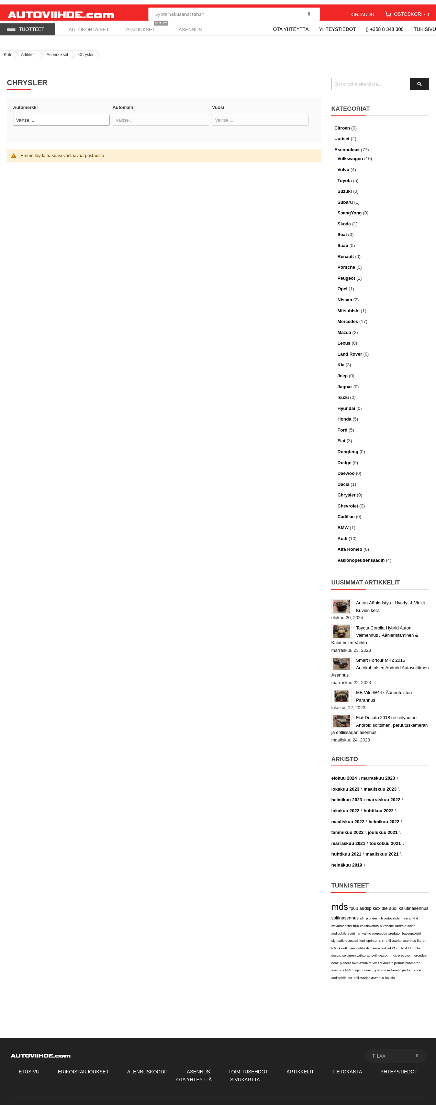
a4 (389, 944)
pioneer (371, 914)
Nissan (344, 295)
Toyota (344, 176)
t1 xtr (412, 944)
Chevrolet (347, 501)
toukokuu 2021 (385, 838)
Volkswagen (350, 154)
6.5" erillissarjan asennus (397, 936)
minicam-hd (409, 914)
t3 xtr (396, 944)
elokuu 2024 (344, 773)
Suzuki (344, 186)
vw (374, 958)
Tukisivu (425, 29)
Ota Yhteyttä (194, 1075)
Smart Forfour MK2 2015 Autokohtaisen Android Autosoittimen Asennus (380, 663)
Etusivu (29, 1067)
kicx (376, 903)
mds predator (400, 951)
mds (339, 902)
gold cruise (382, 966)
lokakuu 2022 (345, 806)
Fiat (341, 436)
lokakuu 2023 (345, 784)
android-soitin (405, 921)
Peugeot (346, 273)
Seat (342, 230)
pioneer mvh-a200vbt (355, 958)
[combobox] (234, 9)
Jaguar (344, 382)
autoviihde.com (378, 951)
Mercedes (347, 317)
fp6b (353, 903)
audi (393, 903)
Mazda (344, 328)
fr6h (356, 921)
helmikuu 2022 (384, 817)
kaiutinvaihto (369, 921)
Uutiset (341, 134)
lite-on (421, 936)
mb (380, 914)
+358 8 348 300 (387, 29)
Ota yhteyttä (291, 29)
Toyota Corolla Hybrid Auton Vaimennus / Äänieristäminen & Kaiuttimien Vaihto (374, 631)
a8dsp (365, 903)
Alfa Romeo (349, 544)
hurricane (387, 921)
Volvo (343, 165)
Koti (7, 50)
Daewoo (346, 468)
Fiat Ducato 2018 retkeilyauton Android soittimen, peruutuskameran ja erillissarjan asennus (379, 720)
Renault (345, 252)
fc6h (334, 944)
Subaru (345, 197)
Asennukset (57, 50)
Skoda (344, 219)
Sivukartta (245, 1075)
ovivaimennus (341, 921)
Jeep (342, 371)
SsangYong (349, 208)
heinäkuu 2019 (346, 860)
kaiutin (390, 973)
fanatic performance (406, 966)
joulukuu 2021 (383, 827)
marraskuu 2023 (378, 773)
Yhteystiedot (337, 29)
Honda (344, 414)
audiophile (338, 929)
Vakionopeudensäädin (360, 555)
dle (385, 903)
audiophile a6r (341, 973)
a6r (362, 914)
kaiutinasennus (413, 903)
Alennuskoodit (147, 1067)
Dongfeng (347, 447)
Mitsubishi (348, 306)
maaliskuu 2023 (380, 784)
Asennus (198, 1067)
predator (394, 929)
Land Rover (349, 349)
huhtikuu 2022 (378, 806)
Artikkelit (28, 50)
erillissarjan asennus (369, 973)
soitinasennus (345, 913)
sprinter (372, 936)
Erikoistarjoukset (83, 1067)
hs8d (349, 966)
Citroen (342, 123)
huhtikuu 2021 (346, 849)
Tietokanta (347, 1067)
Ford (342, 425)
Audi (342, 534)
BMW (343, 523)
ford (362, 936)
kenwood (379, 944)
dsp (368, 944)
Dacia (343, 479)
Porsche (346, 262)
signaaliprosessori (344, 936)
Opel (342, 284)
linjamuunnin (363, 966)
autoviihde (391, 914)
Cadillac (346, 512)
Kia (340, 360)
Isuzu (343, 392)
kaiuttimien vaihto (352, 944)
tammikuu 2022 (347, 827)
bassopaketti (411, 929)
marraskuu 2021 (348, 838)
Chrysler (346, 490)
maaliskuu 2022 (347, 817)
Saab (342, 241)
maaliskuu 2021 (382, 849)
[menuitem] (87, 28)
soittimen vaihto (359, 929)
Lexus (343, 338)
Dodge (344, 458)
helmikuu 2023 (346, 795)
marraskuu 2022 (383, 795)
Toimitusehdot (248, 1067)
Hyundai (346, 403)
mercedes (379, 929)
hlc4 (404, 944)
